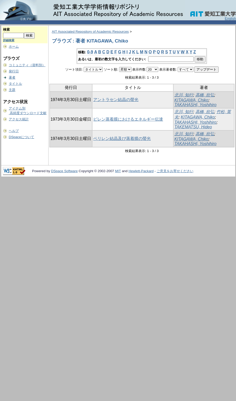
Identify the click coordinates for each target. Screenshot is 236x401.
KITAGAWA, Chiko (191, 100)
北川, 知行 (183, 95)
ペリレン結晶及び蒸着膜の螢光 (122, 138)
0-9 (90, 52)
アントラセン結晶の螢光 (115, 99)
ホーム (14, 46)
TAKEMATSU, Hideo (193, 127)
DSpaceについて (21, 137)
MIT (118, 171)
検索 (6, 29)
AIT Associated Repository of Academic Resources (90, 32)
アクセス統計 (19, 119)
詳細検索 (8, 40)
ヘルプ (14, 131)
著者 (12, 77)
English (230, 18)
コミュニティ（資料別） (27, 65)
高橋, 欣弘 (204, 95)
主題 (12, 90)
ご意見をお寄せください (175, 171)
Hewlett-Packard (141, 171)
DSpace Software (64, 171)
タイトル (15, 84)
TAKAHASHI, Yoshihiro (195, 105)
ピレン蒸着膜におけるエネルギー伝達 (128, 119)
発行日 (14, 71)
